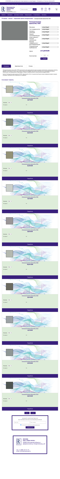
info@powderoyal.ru (30, 5)
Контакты (44, 14)
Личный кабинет (54, 3)
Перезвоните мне (53, 5)
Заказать (44, 58)
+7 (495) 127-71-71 (24, 450)
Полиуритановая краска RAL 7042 (30, 361)
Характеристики (19, 66)
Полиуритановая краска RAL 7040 (30, 328)
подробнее (30, 112)
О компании (37, 14)
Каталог (4, 14)
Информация (28, 14)
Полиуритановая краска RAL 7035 (30, 197)
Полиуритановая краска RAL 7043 (30, 394)
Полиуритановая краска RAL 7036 (30, 229)
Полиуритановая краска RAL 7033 (30, 131)
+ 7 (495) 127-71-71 (42, 5)
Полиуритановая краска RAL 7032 (30, 98)
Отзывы (31, 66)
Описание (6, 66)
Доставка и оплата (18, 14)
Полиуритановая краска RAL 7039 (30, 295)
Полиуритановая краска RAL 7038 (30, 262)
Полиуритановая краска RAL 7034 (30, 164)
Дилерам (10, 14)
